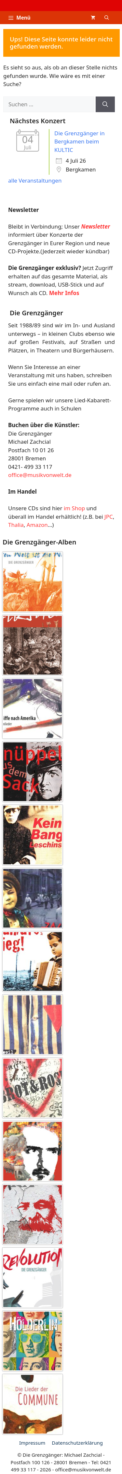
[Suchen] (105, 104)
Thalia (16, 525)
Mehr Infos (64, 293)
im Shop (74, 508)
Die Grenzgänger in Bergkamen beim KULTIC (79, 141)
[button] (107, 17)
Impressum (32, 1442)
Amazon (37, 525)
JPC (108, 516)
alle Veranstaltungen (34, 180)
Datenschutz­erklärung (77, 1442)
